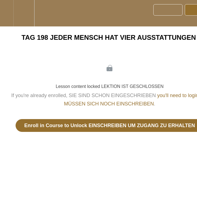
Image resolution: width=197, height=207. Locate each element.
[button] (6, 13)
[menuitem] (23, 13)
